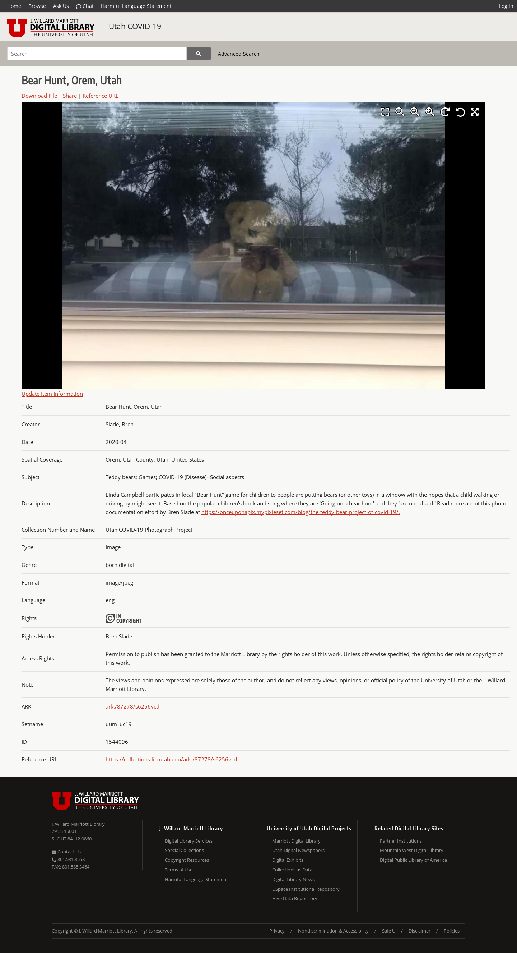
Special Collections (184, 850)
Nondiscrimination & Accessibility (333, 930)
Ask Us (61, 6)
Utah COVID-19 (135, 26)
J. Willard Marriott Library (78, 824)
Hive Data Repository (294, 898)
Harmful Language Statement (136, 6)
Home (14, 6)
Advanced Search (239, 53)
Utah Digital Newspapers (298, 850)
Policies (452, 930)
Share (70, 95)
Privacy (277, 930)
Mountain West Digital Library (411, 850)
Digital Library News (293, 879)
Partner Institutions (401, 841)
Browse (37, 6)
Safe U (388, 930)
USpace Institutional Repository (306, 889)
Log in (506, 6)
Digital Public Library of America (413, 860)
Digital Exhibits (287, 860)
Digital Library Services (189, 841)
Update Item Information (52, 393)
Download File (39, 95)
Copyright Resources (187, 860)
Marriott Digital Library (296, 841)
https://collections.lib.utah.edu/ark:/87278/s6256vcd (171, 759)
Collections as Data (292, 869)
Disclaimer (419, 930)
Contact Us (66, 851)
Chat (85, 6)
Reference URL (100, 95)
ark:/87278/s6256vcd (132, 706)
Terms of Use (178, 869)
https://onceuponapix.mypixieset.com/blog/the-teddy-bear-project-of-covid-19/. (300, 512)
